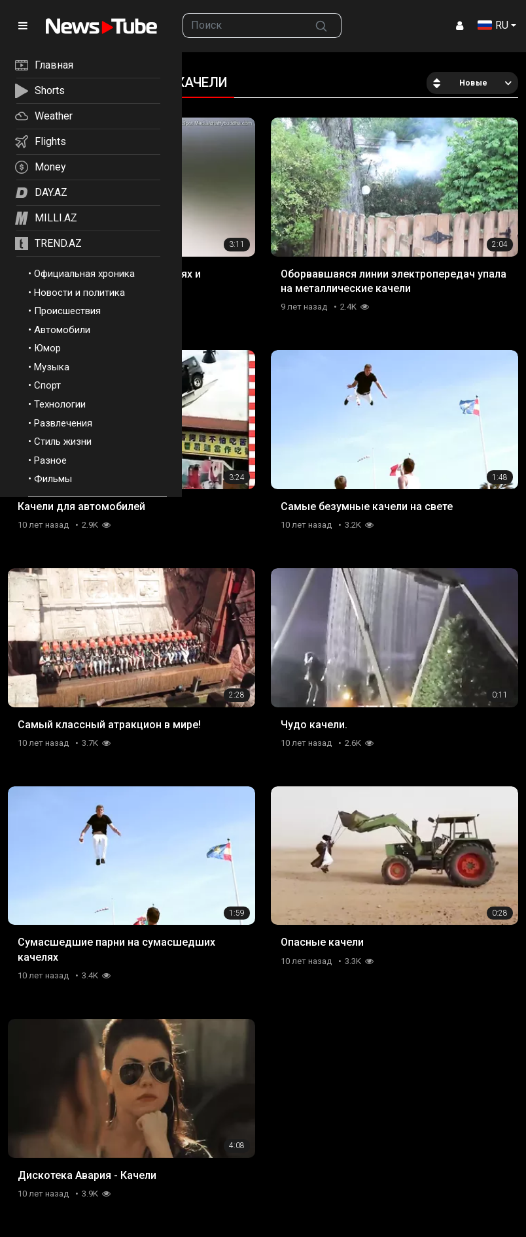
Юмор (47, 348)
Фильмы (53, 479)
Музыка (51, 367)
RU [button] (493, 25)
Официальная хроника (84, 274)
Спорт (47, 385)
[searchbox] (242, 25)
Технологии (60, 404)
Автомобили (62, 330)
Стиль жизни (63, 441)
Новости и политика (79, 292)
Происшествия (67, 311)
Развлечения (63, 423)
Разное (50, 460)
